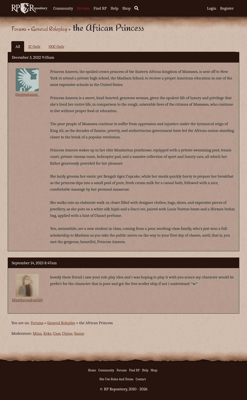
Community (63, 8)
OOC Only (56, 46)
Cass (57, 333)
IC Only (34, 46)
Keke (47, 333)
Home (92, 370)
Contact (141, 379)
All (17, 46)
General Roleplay (49, 28)
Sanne (79, 333)
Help (114, 8)
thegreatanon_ (27, 94)
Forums (83, 8)
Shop (126, 8)
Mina (37, 333)
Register (227, 8)
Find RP (100, 8)
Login (211, 8)
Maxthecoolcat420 (27, 300)
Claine (67, 333)
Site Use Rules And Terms (116, 379)
